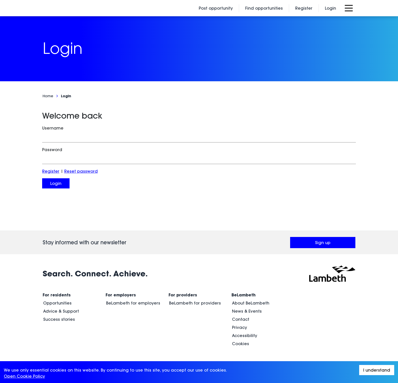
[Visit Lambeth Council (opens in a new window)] (332, 273)
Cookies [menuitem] (240, 343)
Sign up (335, 244)
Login (330, 8)
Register (303, 8)
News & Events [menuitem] (247, 311)
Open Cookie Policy (24, 376)
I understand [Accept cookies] (376, 370)
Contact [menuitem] (240, 319)
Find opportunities (264, 8)
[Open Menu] (348, 8)
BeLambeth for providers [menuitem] (195, 303)
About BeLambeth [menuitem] (250, 303)
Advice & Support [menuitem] (61, 311)
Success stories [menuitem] (59, 319)
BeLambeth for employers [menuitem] (133, 303)
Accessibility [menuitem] (244, 335)
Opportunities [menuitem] (57, 303)
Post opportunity (216, 8)
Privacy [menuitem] (239, 327)
